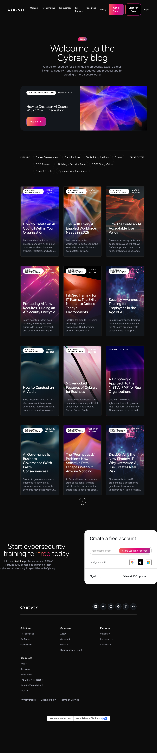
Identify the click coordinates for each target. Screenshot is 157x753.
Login (146, 9)
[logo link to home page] (29, 608)
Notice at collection (60, 718)
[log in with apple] (140, 562)
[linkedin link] (95, 606)
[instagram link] (111, 606)
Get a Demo (116, 9)
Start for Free (133, 9)
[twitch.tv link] (126, 606)
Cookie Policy (48, 699)
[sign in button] (97, 576)
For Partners (79, 9)
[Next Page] (82, 501)
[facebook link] (118, 606)
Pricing (103, 9)
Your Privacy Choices (88, 718)
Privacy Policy (28, 699)
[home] (16, 9)
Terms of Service (69, 699)
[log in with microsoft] (149, 562)
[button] (34, 8)
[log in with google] (132, 562)
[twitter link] (103, 606)
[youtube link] (133, 606)
